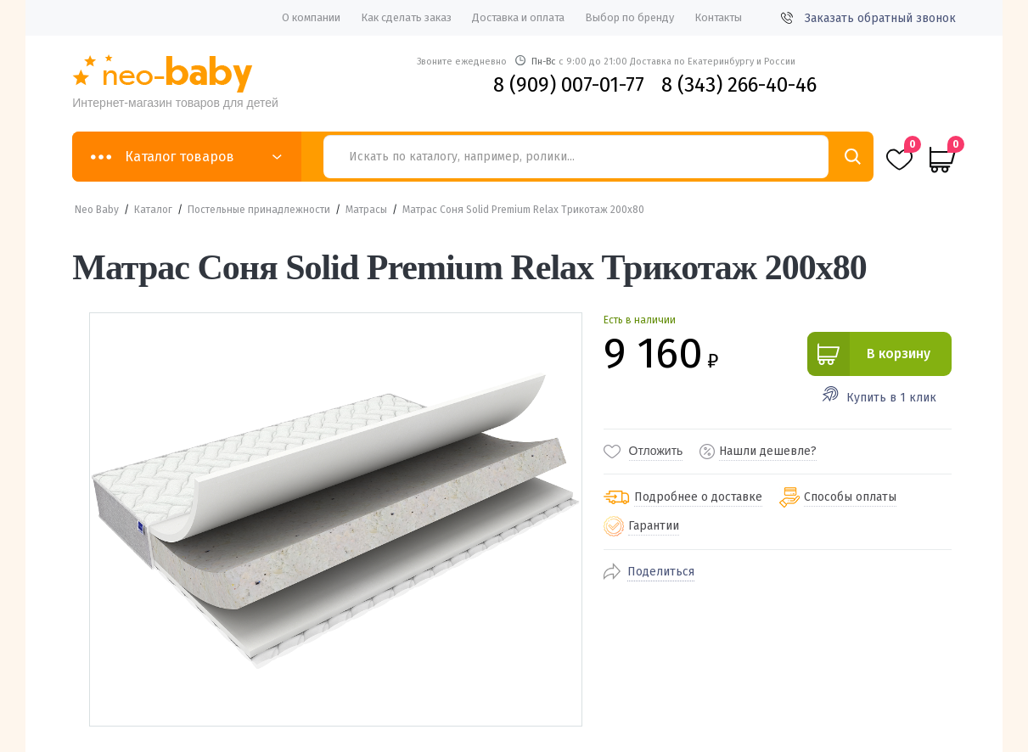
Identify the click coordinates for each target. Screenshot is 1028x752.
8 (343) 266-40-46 (739, 85)
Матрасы (366, 210)
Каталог (153, 210)
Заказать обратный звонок (868, 18)
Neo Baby (97, 210)
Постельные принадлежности (259, 210)
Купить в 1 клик (891, 397)
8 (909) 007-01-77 (568, 85)
